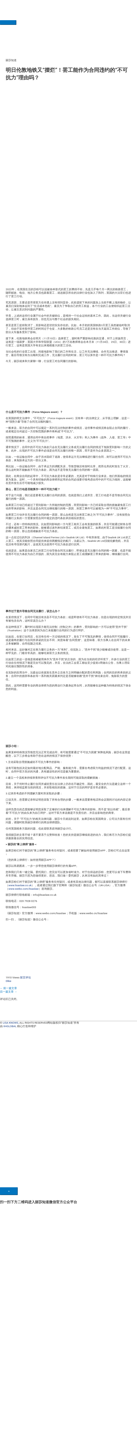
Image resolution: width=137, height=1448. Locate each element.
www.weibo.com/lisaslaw (23, 888)
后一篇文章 (8, 991)
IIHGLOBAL (10, 1026)
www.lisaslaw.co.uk (20, 885)
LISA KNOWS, (11, 1022)
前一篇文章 (8, 988)
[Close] (9, 1191)
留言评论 (25, 977)
